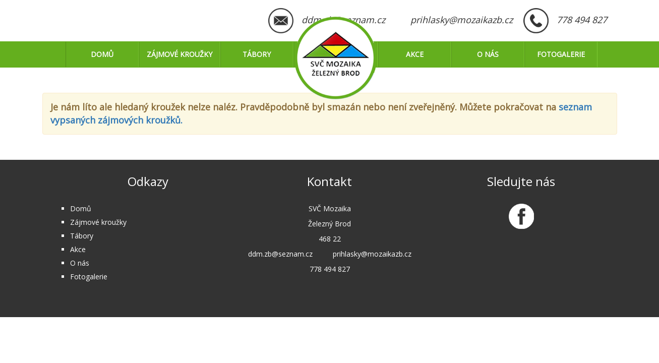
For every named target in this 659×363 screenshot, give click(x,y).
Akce (415, 54)
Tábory (257, 54)
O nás (488, 54)
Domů (102, 54)
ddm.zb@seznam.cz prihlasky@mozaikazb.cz (407, 20)
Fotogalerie (561, 54)
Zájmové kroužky (179, 54)
